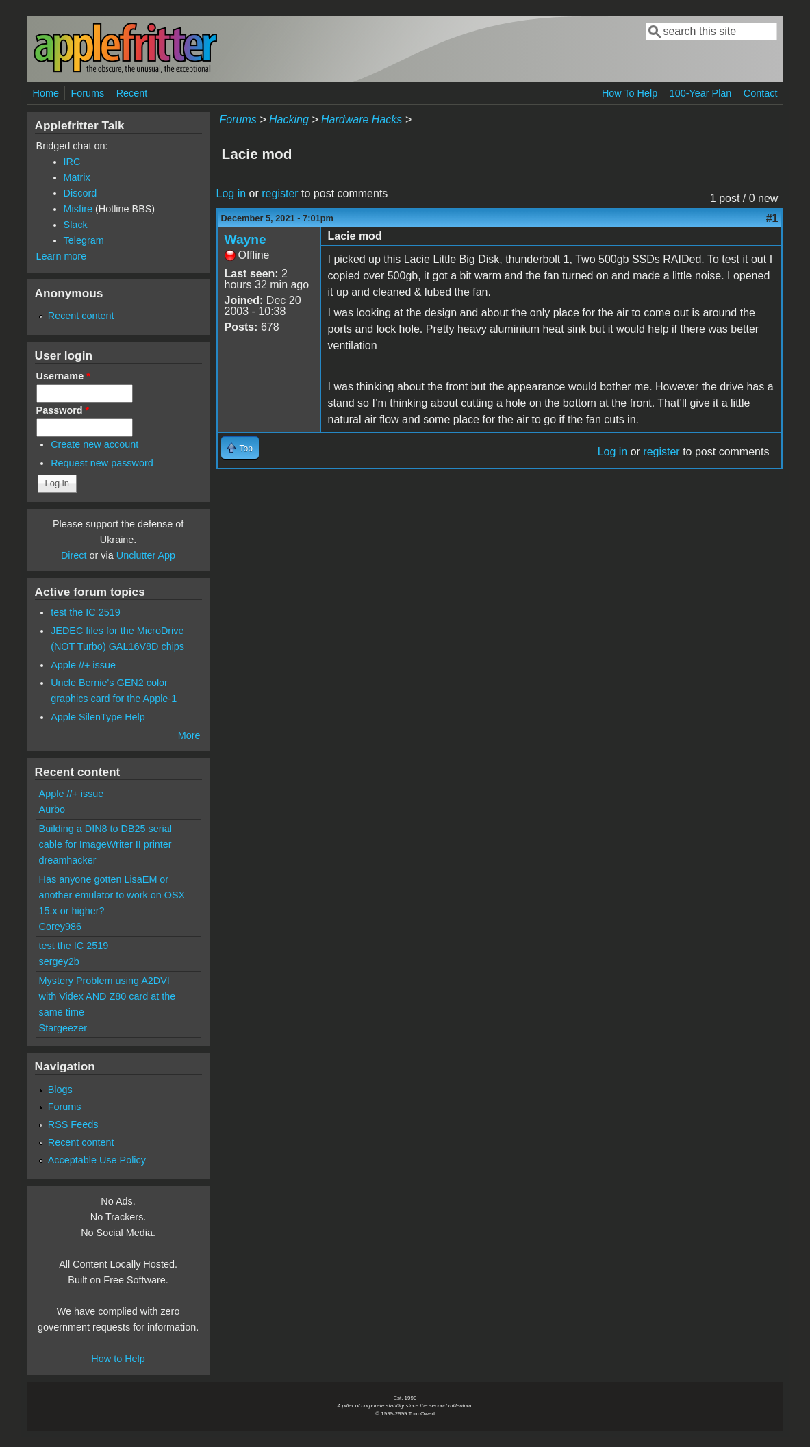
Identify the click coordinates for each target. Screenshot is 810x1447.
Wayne (245, 239)
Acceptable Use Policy (97, 1160)
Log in (231, 193)
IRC (72, 161)
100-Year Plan (701, 93)
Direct (74, 555)
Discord (80, 193)
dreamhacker (68, 860)
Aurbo (52, 809)
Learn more (61, 256)
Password (63, 410)
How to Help (117, 1358)
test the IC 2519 (86, 612)
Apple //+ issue (83, 664)
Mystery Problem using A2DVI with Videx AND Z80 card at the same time (107, 996)
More (189, 735)
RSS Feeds (73, 1124)
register (280, 193)
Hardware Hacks (361, 119)
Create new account (94, 444)
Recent (132, 93)
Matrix (77, 177)
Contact (761, 93)
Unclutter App (145, 555)
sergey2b (59, 961)
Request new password (102, 462)
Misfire (78, 208)
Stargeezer (63, 1027)
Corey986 (60, 926)
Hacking (289, 119)
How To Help (629, 93)
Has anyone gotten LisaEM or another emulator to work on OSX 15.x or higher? (112, 895)
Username (63, 375)
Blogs (60, 1089)
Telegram (84, 240)
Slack (76, 224)
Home (46, 93)
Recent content (81, 315)
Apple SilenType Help (98, 717)
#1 (772, 218)
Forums (87, 93)
